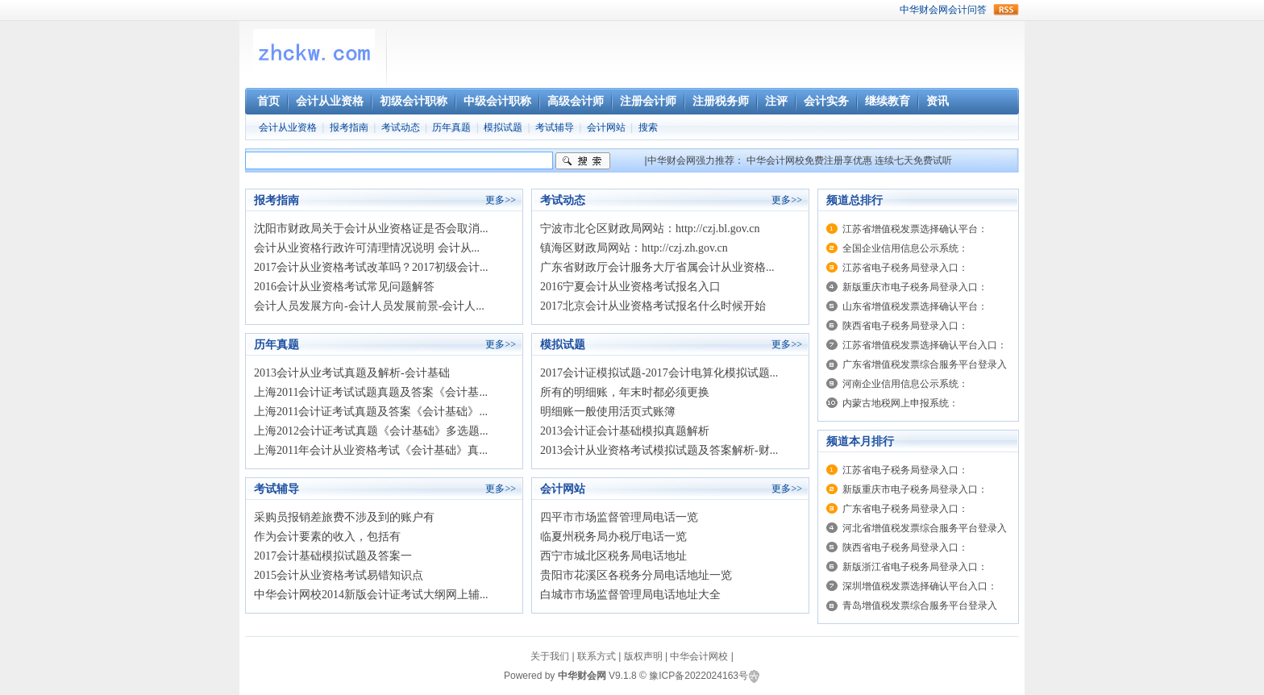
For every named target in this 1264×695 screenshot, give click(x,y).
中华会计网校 (699, 656)
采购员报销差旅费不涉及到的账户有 (344, 517)
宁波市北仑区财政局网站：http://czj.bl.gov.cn (649, 229)
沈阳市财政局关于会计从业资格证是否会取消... (371, 229)
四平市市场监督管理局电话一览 (619, 517)
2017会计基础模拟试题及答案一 (333, 556)
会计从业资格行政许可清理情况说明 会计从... (367, 248)
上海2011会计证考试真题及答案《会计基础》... (371, 412)
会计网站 (606, 127)
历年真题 (451, 127)
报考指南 (349, 127)
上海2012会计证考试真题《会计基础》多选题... (371, 431)
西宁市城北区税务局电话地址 (613, 556)
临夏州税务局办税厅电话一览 (613, 537)
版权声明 (643, 656)
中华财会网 (924, 9)
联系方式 (596, 656)
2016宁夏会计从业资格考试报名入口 (630, 287)
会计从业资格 (288, 127)
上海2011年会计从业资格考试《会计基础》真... (371, 450)
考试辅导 (554, 127)
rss (1006, 9)
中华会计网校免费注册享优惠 (809, 160)
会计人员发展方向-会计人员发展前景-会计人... (369, 306)
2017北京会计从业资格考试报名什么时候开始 (653, 306)
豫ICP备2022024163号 (698, 675)
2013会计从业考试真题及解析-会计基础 (352, 373)
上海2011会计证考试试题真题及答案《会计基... (371, 392)
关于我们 (549, 656)
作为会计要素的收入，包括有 (327, 537)
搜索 (648, 127)
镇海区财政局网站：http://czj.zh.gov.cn (634, 248)
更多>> (500, 200)
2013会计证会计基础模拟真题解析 (624, 431)
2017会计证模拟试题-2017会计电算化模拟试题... (659, 373)
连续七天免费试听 (913, 160)
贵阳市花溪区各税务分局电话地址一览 (636, 575)
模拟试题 (503, 127)
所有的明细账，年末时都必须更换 (624, 392)
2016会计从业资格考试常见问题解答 (344, 287)
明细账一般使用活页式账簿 (608, 412)
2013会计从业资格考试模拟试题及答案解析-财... (659, 450)
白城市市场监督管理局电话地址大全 (630, 595)
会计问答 (967, 9)
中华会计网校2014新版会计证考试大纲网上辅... (371, 595)
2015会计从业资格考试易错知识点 (338, 575)
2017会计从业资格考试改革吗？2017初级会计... (371, 267)
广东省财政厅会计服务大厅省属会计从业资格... (657, 267)
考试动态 (400, 127)
